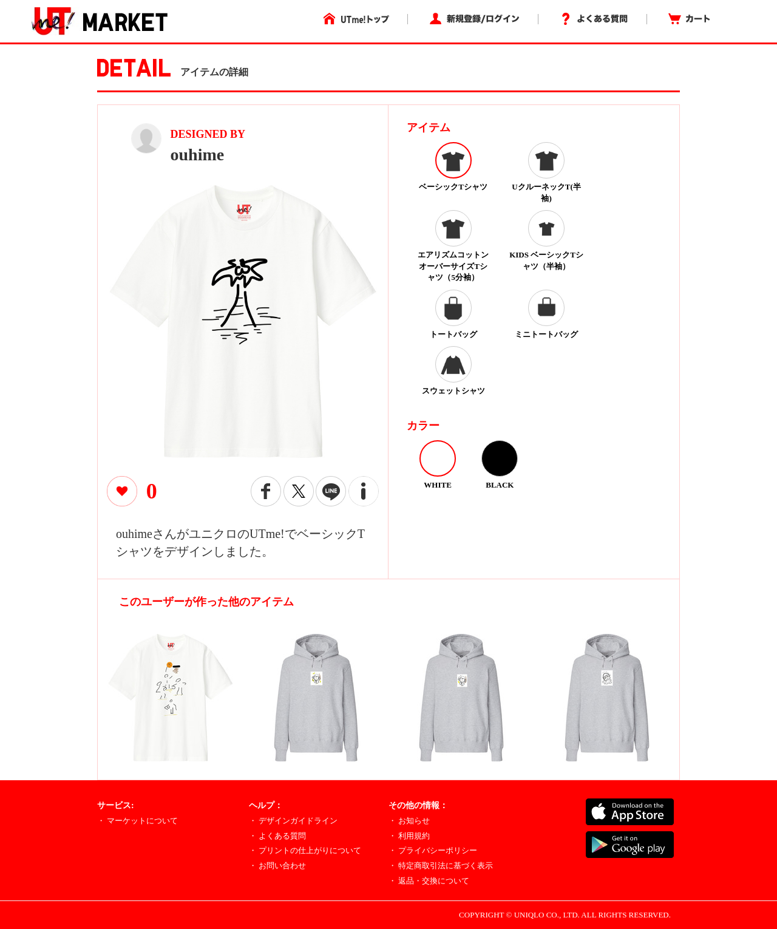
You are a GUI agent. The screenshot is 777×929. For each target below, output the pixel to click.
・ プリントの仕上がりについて (305, 850)
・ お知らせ (409, 820)
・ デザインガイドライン (293, 820)
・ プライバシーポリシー (432, 850)
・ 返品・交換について (428, 880)
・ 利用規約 (409, 835)
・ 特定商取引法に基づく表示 (440, 865)
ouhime (198, 154)
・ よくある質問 (277, 835)
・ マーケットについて (137, 820)
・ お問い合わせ (277, 865)
